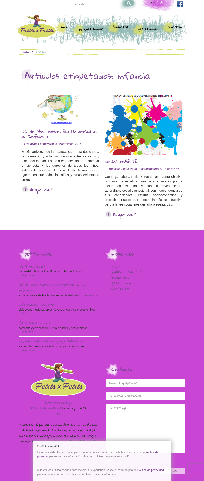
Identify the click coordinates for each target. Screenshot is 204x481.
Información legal (59, 403)
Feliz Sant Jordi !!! (34, 323)
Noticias (31, 143)
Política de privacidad (47, 408)
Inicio (64, 27)
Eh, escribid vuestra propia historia (50, 342)
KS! (59, 414)
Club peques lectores (37, 305)
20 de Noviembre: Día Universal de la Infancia (60, 134)
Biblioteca (120, 27)
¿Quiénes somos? (91, 29)
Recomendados (149, 168)
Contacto (175, 27)
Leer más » (28, 275)
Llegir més (41, 190)
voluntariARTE (121, 162)
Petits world (148, 29)
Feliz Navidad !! (32, 267)
